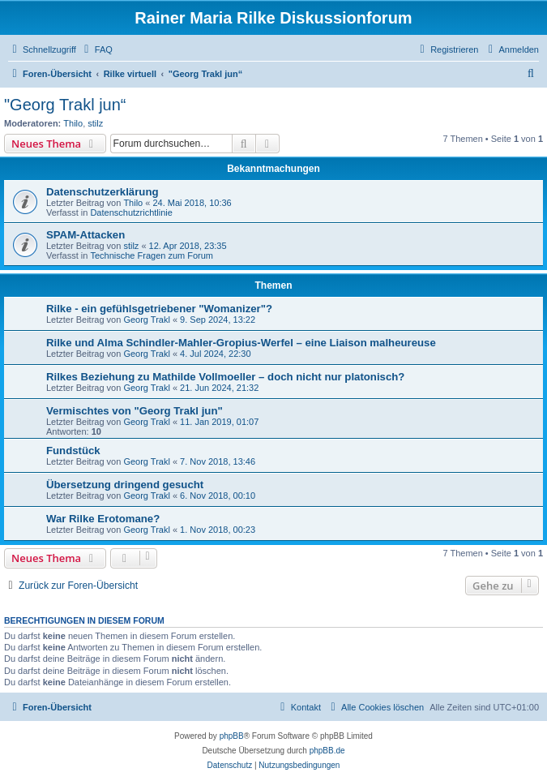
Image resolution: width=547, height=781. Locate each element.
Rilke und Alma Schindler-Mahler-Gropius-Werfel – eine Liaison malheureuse (241, 343)
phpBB (232, 736)
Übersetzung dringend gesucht (124, 484)
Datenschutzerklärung (102, 192)
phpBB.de (327, 750)
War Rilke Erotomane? (103, 519)
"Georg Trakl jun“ (65, 105)
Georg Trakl (146, 319)
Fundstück (73, 450)
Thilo (73, 123)
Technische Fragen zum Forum (151, 255)
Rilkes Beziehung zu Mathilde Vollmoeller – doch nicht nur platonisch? (225, 377)
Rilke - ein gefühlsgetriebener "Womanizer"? (159, 309)
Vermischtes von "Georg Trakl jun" (134, 411)
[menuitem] (96, 49)
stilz (95, 123)
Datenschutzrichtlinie (131, 212)
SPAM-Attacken (85, 235)
